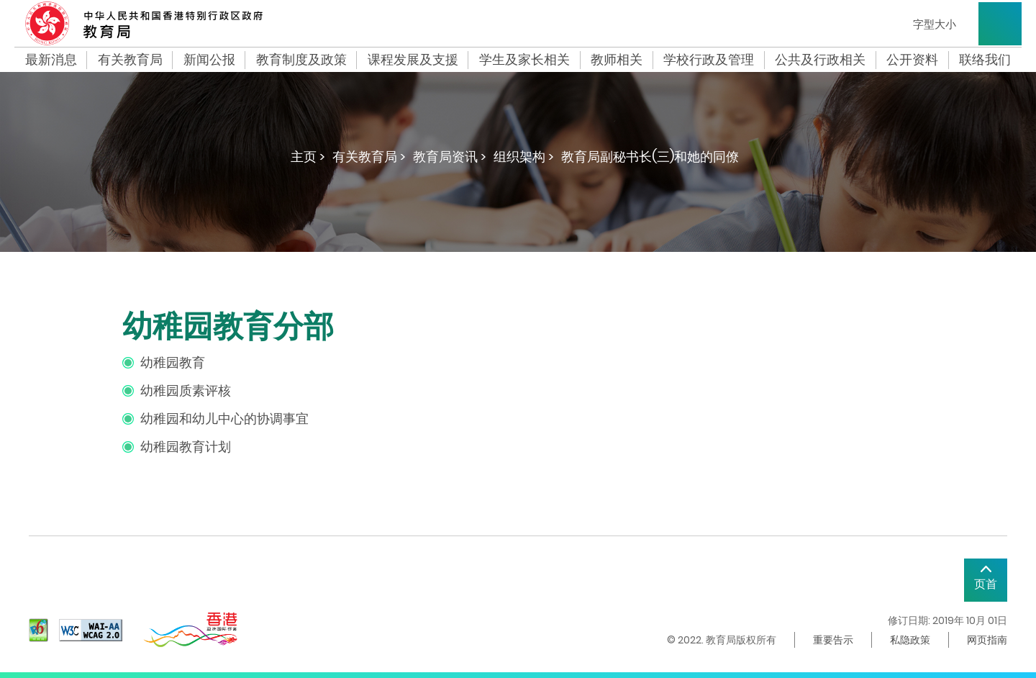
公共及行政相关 (820, 59)
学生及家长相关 (524, 59)
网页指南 (987, 640)
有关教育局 (130, 59)
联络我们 (985, 59)
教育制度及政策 (301, 59)
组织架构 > (524, 157)
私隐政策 (910, 640)
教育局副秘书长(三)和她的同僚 (650, 157)
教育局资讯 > (449, 157)
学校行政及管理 (708, 59)
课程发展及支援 (413, 59)
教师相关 (616, 59)
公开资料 (912, 59)
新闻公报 (209, 59)
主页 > (308, 157)
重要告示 (833, 640)
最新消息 (51, 59)
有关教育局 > (369, 157)
